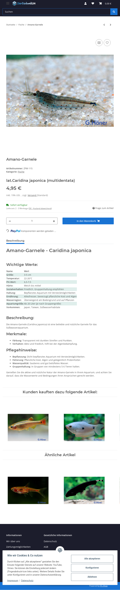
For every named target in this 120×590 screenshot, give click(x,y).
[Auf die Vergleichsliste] (99, 42)
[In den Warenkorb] (8, 35)
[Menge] (32, 221)
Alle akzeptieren (92, 558)
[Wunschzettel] (93, 3)
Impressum (13, 580)
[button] (85, 3)
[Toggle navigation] (7, 2)
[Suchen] (56, 11)
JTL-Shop (104, 586)
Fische (21, 171)
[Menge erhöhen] (53, 221)
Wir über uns (13, 541)
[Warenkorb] (105, 3)
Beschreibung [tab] (15, 240)
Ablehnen (91, 577)
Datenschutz (50, 541)
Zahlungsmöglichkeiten (18, 546)
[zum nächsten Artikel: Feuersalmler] (110, 24)
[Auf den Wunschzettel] (107, 42)
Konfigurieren (91, 567)
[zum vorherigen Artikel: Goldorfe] (104, 24)
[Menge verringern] (9, 221)
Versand (32, 195)
